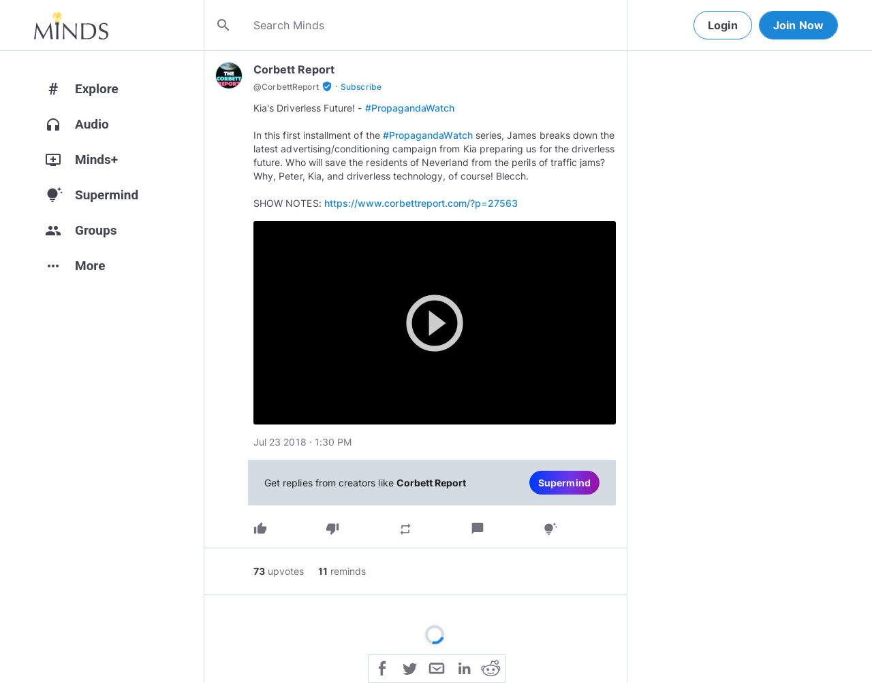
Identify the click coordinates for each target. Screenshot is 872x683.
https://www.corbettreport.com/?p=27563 (421, 203)
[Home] (71, 25)
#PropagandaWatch (410, 108)
